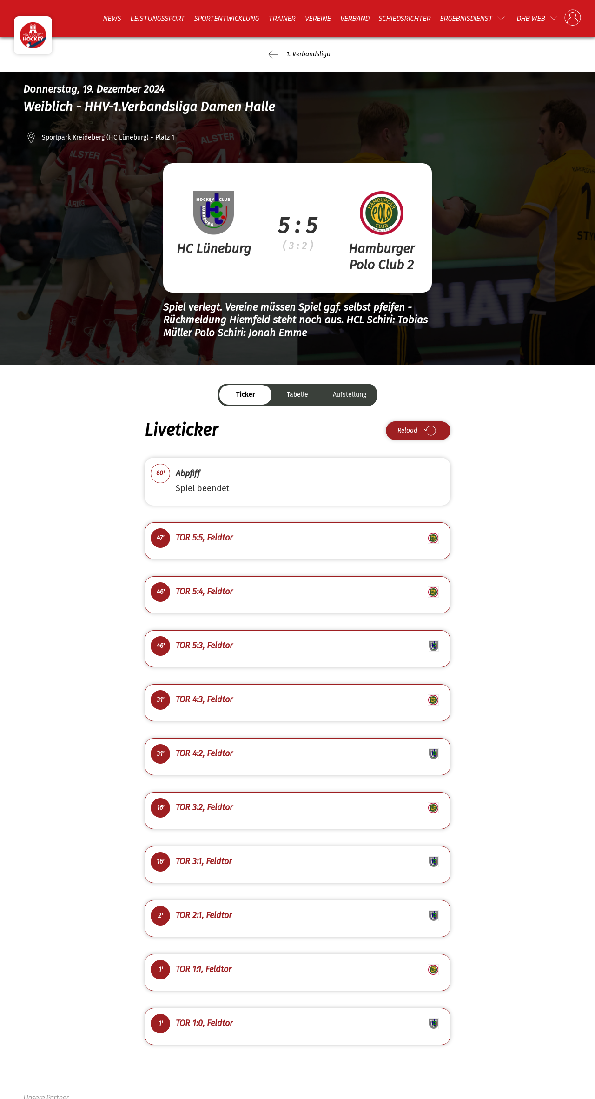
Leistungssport (157, 18)
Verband (354, 18)
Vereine (317, 18)
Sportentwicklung (226, 18)
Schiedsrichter (404, 18)
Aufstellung (349, 395)
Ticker (245, 395)
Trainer (281, 18)
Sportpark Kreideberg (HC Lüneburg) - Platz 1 (108, 137)
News (112, 18)
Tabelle (297, 395)
